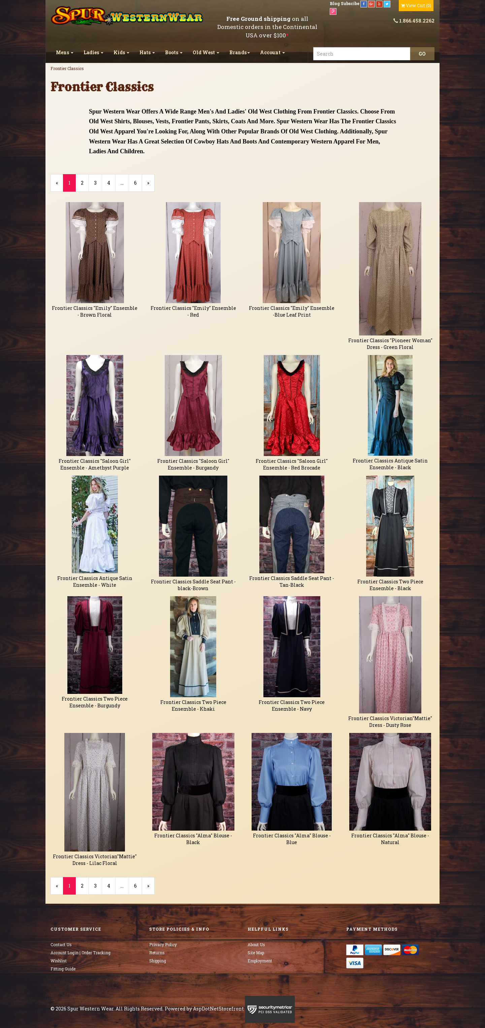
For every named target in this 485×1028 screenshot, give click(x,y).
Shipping (157, 960)
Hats (147, 52)
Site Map (256, 952)
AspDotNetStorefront (218, 1008)
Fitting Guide (63, 968)
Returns (157, 952)
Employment (260, 960)
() (416, 5)
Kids (121, 52)
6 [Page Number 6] (138, 183)
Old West (206, 52)
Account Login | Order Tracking (80, 952)
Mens (64, 52)
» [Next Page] (151, 186)
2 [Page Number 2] (85, 183)
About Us (256, 944)
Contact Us (61, 944)
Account (272, 52)
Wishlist (59, 960)
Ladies (93, 52)
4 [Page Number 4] (111, 183)
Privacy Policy (163, 944)
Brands (239, 52)
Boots (174, 52)
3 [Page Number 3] (98, 183)
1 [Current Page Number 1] (72, 186)
